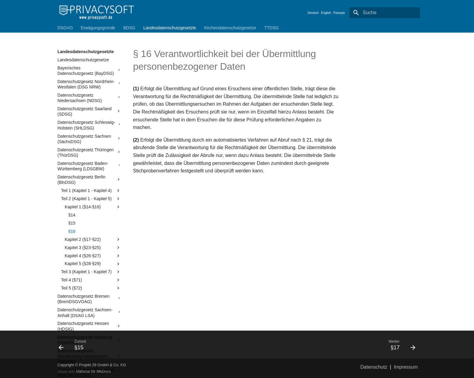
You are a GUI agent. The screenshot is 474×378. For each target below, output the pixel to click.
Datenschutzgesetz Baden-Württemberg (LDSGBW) (89, 166)
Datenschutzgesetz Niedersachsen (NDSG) (89, 98)
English (326, 12)
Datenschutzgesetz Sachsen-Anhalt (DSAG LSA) (89, 312)
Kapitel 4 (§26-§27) (93, 255)
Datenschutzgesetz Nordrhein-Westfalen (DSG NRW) (89, 84)
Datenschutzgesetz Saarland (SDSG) (89, 111)
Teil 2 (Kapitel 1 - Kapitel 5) (91, 198)
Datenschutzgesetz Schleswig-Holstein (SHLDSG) (89, 125)
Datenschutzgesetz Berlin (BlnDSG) (89, 180)
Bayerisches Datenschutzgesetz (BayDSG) (89, 71)
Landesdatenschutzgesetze (83, 59)
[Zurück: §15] (145, 344)
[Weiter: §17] (328, 344)
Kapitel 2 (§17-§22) (93, 239)
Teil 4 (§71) (91, 280)
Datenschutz (373, 367)
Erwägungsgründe (98, 27)
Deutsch (313, 12)
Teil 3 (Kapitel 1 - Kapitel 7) (91, 271)
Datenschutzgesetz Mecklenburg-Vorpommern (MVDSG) (89, 356)
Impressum (406, 367)
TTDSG (271, 27)
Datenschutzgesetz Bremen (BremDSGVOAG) (89, 299)
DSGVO (65, 27)
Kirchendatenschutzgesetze (230, 27)
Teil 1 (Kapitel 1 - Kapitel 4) (91, 190)
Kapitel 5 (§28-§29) (93, 264)
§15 (71, 223)
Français (339, 12)
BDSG (129, 27)
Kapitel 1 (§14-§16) (93, 207)
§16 (71, 231)
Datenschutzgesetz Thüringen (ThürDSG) (89, 152)
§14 (71, 215)
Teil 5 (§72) (91, 288)
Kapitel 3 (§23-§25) (93, 247)
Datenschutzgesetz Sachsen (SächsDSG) (89, 139)
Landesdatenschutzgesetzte (169, 27)
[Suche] (384, 12)
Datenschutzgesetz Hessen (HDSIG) (89, 326)
